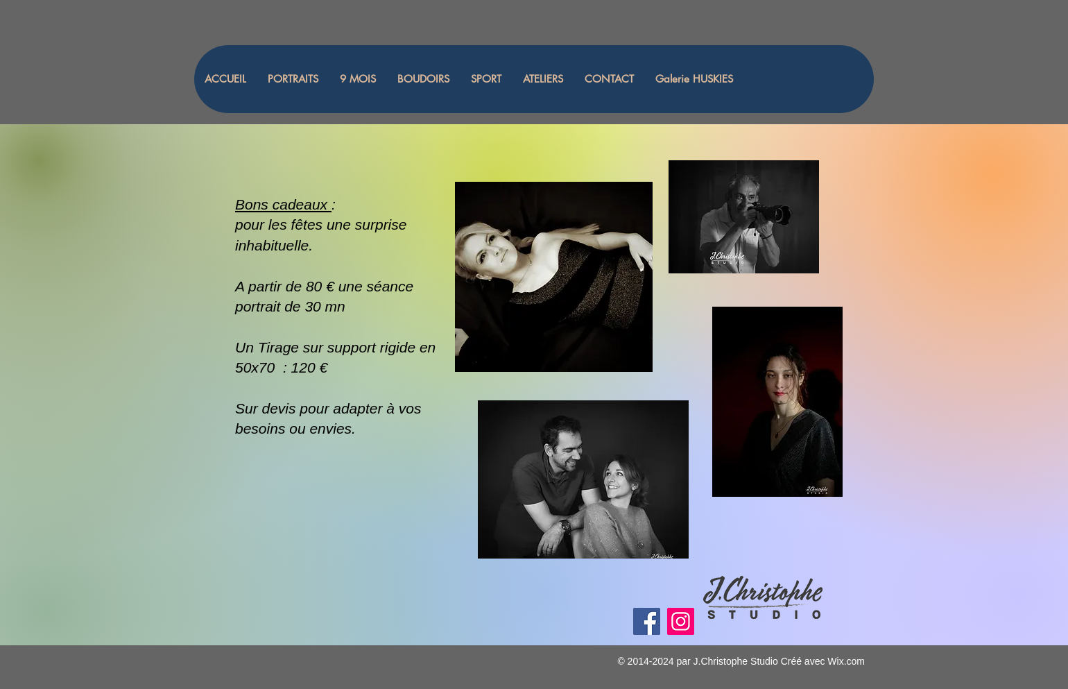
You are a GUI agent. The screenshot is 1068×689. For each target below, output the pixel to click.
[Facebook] (646, 621)
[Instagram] (680, 621)
